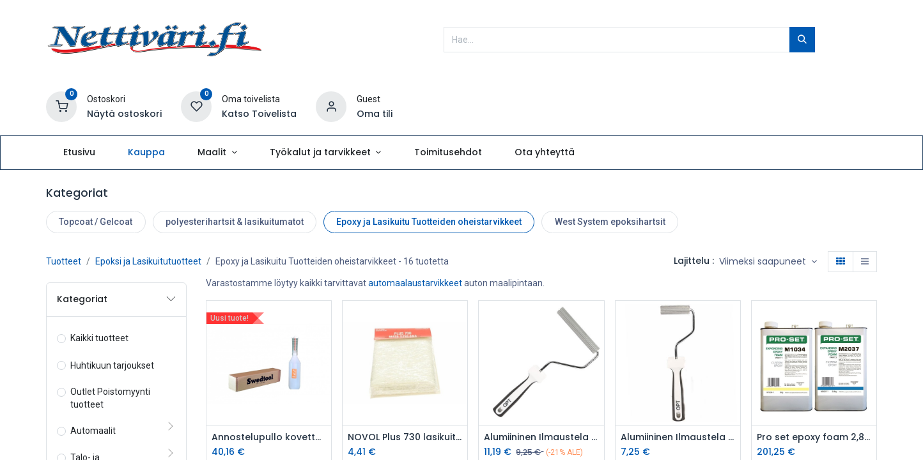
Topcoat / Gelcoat (95, 222)
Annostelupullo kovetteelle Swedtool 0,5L (269, 437)
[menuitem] (79, 152)
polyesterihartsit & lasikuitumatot (235, 222)
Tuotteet (63, 261)
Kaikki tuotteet (99, 338)
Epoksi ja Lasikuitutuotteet (148, 261)
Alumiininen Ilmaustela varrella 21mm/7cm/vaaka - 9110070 (678, 437)
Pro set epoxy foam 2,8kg (814, 437)
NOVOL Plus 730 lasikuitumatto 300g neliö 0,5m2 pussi (405, 437)
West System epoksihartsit (610, 222)
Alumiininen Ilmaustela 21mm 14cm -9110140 (541, 437)
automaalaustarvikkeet (415, 283)
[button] (768, 262)
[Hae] (802, 39)
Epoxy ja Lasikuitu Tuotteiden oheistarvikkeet (429, 222)
